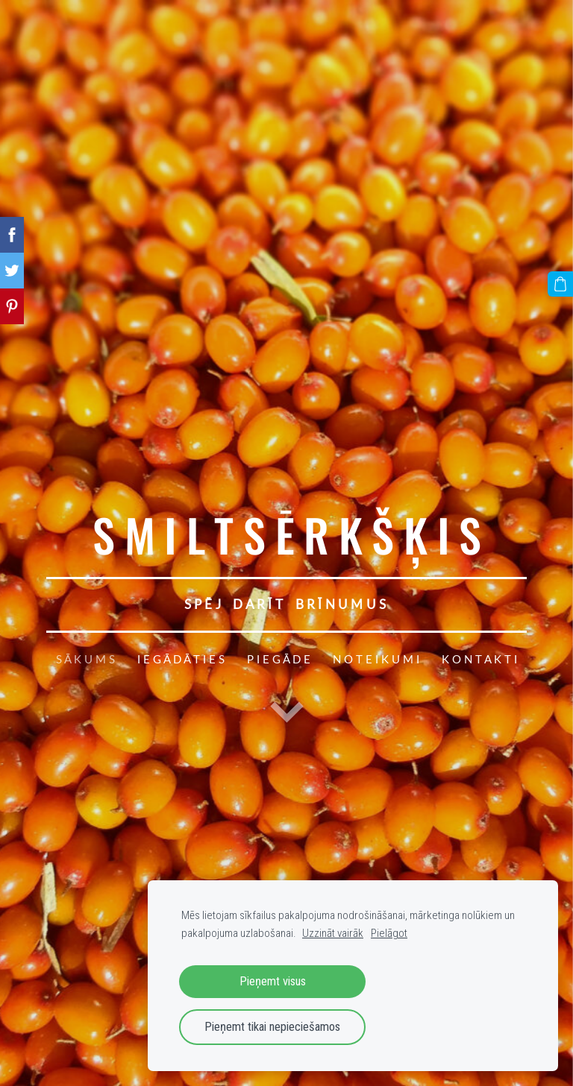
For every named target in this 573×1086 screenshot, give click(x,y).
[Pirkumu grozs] (560, 284)
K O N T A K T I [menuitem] (479, 658)
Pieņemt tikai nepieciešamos (272, 1027)
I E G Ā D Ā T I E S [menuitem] (181, 658)
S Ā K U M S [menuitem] (85, 658)
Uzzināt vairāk (332, 933)
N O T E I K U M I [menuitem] (376, 658)
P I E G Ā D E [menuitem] (278, 658)
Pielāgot (389, 933)
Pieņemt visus (272, 981)
